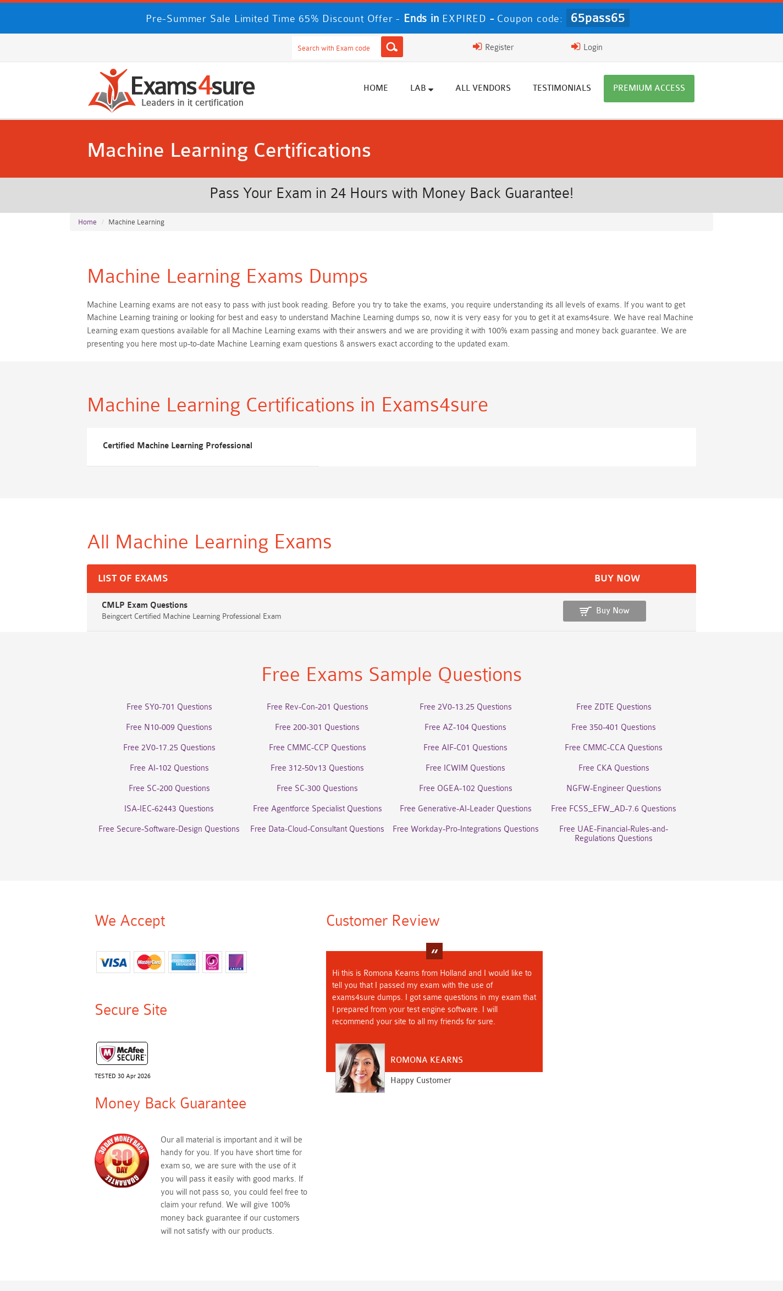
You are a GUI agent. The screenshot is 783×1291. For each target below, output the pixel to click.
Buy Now (661, 620)
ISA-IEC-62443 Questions (156, 820)
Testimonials (579, 89)
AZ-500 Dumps (156, 1185)
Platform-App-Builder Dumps (627, 1165)
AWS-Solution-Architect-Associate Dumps (156, 1165)
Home (393, 89)
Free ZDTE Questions (626, 718)
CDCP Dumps (626, 1206)
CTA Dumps (156, 1226)
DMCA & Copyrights (435, 1271)
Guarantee (225, 1271)
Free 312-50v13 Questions (313, 779)
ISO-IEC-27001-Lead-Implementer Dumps (626, 1185)
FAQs (179, 1271)
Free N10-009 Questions (156, 738)
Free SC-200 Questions (156, 799)
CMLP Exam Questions (124, 614)
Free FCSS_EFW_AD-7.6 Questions (627, 820)
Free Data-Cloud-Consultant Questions (313, 840)
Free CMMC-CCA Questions (627, 758)
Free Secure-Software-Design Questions (156, 840)
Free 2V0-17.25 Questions (157, 758)
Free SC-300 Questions (313, 799)
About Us (134, 1271)
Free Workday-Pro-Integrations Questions (470, 840)
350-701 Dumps (470, 1185)
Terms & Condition (293, 1271)
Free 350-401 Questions (627, 738)
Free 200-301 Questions (313, 738)
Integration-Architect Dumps (157, 1206)
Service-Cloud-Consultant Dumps (470, 1165)
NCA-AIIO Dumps (470, 1226)
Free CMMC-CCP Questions (313, 758)
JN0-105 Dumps (470, 1206)
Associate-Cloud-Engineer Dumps (313, 1185)
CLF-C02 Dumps (313, 1206)
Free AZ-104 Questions (470, 738)
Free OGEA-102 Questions (470, 799)
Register (577, 46)
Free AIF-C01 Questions (470, 758)
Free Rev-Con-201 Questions (313, 718)
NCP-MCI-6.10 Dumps (313, 1226)
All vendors (500, 89)
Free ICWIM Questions (470, 779)
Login (634, 46)
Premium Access (666, 89)
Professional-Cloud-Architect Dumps (313, 1165)
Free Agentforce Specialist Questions (313, 820)
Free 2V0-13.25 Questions (470, 718)
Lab (438, 89)
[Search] (500, 46)
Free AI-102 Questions (156, 779)
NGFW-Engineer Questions (626, 799)
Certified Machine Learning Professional (161, 452)
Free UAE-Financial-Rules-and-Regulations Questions (627, 845)
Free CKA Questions (626, 779)
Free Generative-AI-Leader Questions (470, 820)
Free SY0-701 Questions (157, 718)
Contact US (363, 1271)
